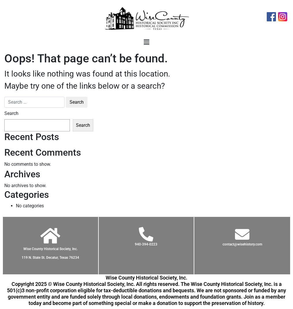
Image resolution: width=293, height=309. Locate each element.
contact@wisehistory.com (242, 244)
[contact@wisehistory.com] (242, 234)
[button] (146, 42)
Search (11, 113)
